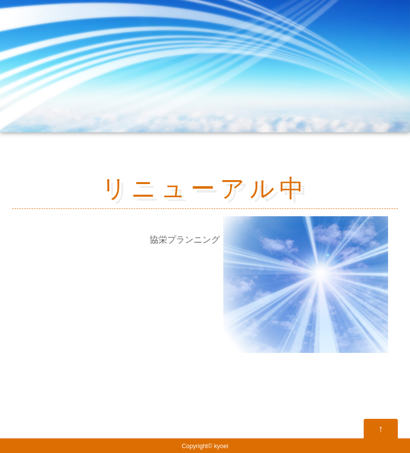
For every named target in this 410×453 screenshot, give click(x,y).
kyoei (221, 446)
